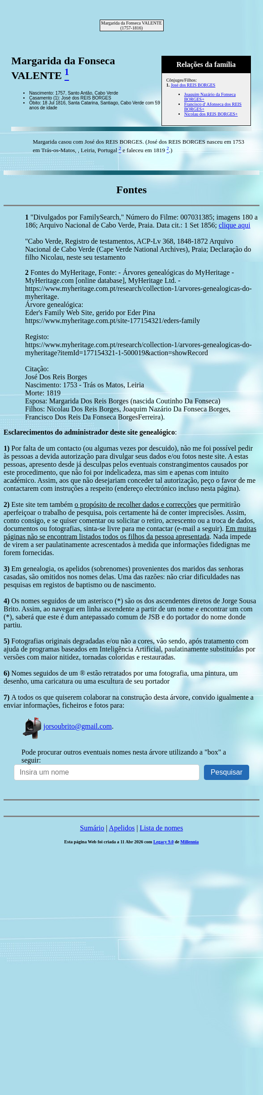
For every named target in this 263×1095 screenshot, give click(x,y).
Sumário (92, 828)
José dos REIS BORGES (193, 85)
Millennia (189, 841)
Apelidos (122, 828)
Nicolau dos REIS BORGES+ (211, 114)
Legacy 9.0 (163, 841)
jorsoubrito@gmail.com (66, 726)
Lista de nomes (161, 828)
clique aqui (234, 225)
